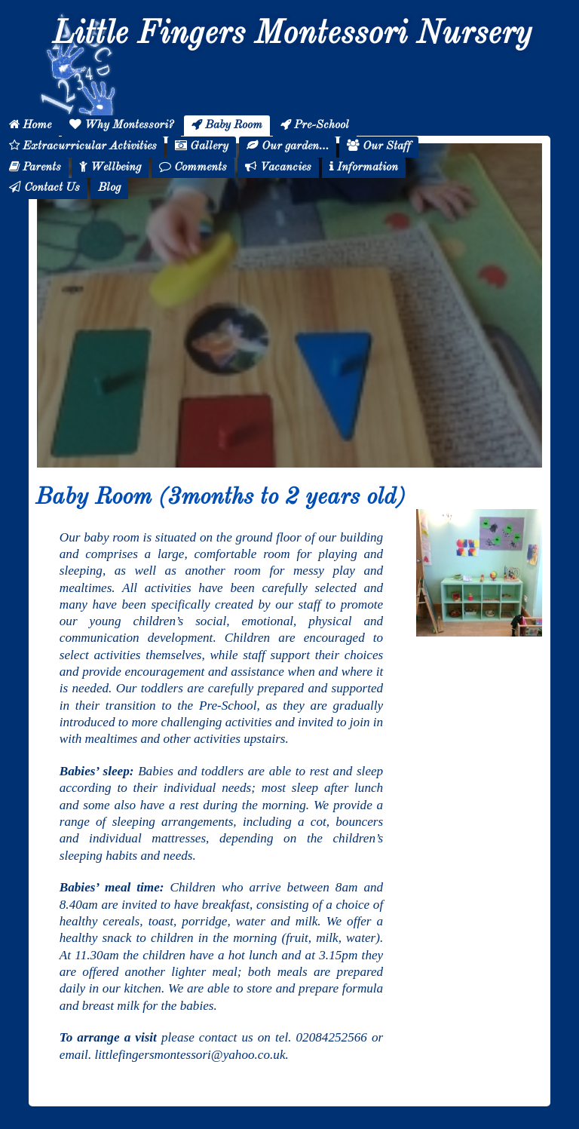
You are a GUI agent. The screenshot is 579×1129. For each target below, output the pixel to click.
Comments (193, 167)
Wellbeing (110, 167)
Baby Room (226, 124)
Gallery (201, 146)
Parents (35, 167)
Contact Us (44, 187)
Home (30, 124)
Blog (109, 188)
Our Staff (379, 146)
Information (363, 167)
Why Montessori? (121, 124)
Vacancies (278, 167)
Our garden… (288, 146)
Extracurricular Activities (83, 146)
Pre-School (314, 124)
